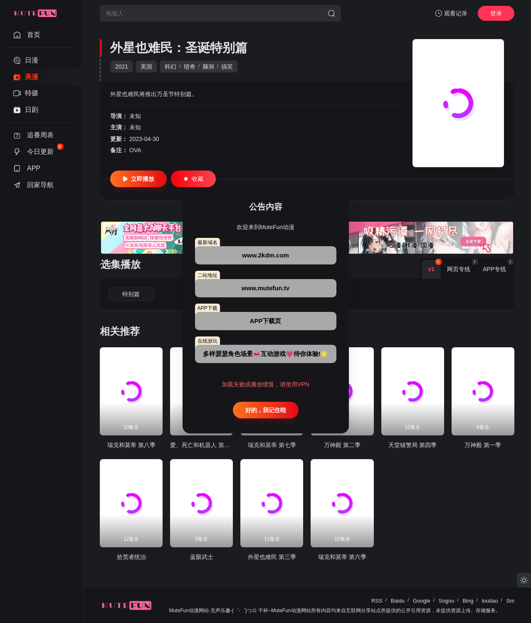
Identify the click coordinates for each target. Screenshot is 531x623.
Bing (467, 601)
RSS (377, 601)
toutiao (490, 601)
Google (421, 601)
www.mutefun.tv (265, 288)
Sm (510, 601)
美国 (146, 66)
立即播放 (138, 179)
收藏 (193, 179)
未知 (135, 116)
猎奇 (189, 66)
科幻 (170, 66)
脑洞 (208, 66)
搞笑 (227, 66)
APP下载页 (266, 320)
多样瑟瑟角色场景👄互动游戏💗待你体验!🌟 (265, 353)
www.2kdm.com (265, 255)
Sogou (446, 601)
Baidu (398, 601)
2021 (121, 66)
